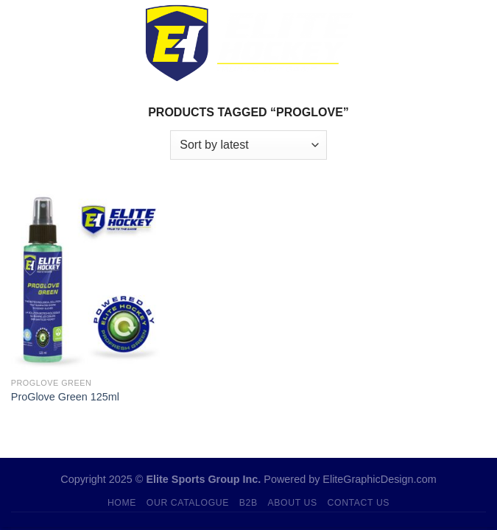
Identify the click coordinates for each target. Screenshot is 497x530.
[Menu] (20, 43)
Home (121, 503)
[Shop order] (248, 145)
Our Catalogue (188, 503)
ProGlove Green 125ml (65, 397)
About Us (292, 503)
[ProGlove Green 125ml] (85, 279)
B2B (248, 503)
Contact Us (359, 503)
